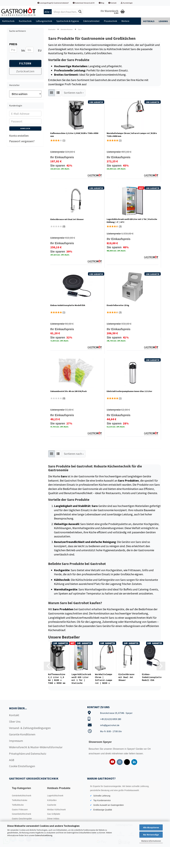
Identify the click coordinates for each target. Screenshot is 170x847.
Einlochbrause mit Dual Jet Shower (67, 219)
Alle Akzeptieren (151, 827)
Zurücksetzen (25, 71)
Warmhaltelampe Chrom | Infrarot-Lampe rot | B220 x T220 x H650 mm (132, 134)
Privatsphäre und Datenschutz (27, 753)
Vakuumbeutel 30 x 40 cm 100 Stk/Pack (68, 391)
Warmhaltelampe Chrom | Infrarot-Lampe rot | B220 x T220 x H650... (103, 679)
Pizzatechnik (110, 21)
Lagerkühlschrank (55, 795)
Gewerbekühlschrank (21, 813)
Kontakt (112, 3)
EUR (39, 50)
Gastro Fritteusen (20, 809)
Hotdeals (148, 21)
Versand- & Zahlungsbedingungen (30, 727)
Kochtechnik (25, 21)
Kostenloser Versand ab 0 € (83, 3)
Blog (101, 3)
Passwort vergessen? (22, 141)
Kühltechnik (8, 21)
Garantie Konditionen (22, 734)
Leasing (163, 21)
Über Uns (14, 721)
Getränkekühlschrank (21, 795)
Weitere (125, 21)
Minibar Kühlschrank (56, 809)
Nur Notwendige (151, 834)
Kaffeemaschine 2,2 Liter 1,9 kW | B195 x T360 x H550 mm (74, 134)
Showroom (119, 748)
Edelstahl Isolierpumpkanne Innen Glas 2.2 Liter (129, 391)
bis (22, 50)
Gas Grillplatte (53, 813)
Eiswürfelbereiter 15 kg (118, 305)
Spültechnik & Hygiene (67, 21)
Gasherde (51, 804)
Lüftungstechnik (44, 21)
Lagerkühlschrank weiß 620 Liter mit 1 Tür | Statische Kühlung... (81, 679)
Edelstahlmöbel (91, 21)
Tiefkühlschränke (19, 800)
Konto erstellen (19, 135)
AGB (11, 759)
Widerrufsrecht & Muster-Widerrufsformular (35, 747)
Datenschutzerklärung (43, 835)
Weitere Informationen (151, 841)
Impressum (16, 740)
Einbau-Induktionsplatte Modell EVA (67, 305)
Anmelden (25, 128)
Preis (13, 44)
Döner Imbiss (53, 818)
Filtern (25, 63)
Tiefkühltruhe (18, 804)
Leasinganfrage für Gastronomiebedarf (53, 3)
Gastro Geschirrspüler (22, 818)
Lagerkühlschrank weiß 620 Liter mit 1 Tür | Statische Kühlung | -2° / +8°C (132, 220)
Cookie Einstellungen (22, 766)
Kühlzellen (52, 800)
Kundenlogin (127, 3)
